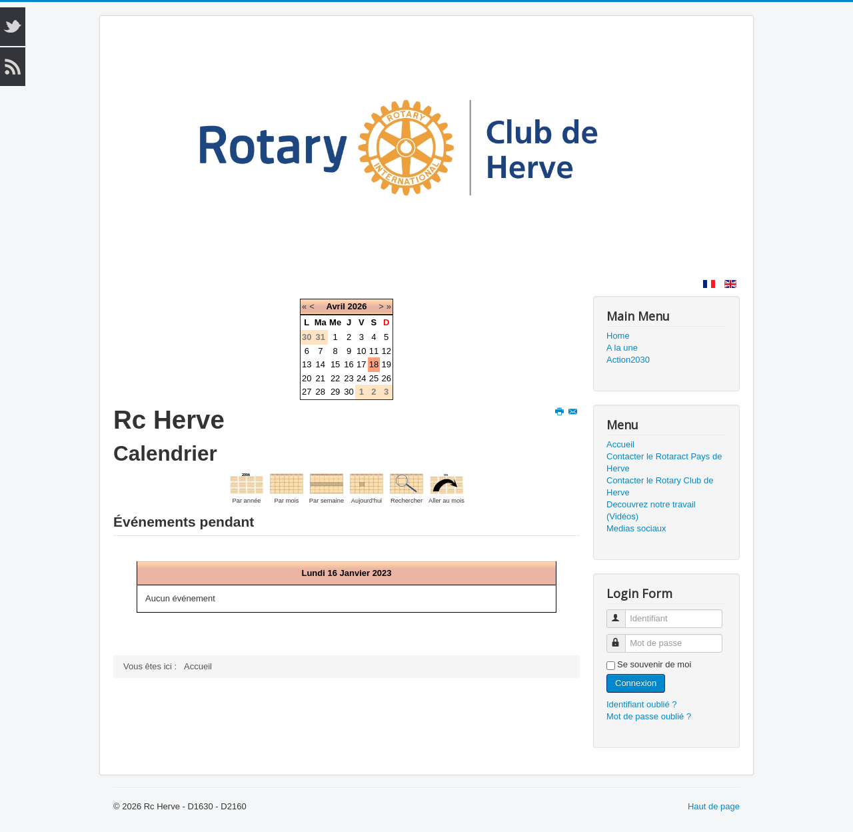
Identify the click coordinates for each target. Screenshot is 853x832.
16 (348, 364)
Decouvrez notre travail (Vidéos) (651, 510)
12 (386, 351)
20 (306, 378)
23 (348, 378)
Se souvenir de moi (654, 664)
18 (374, 364)
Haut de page (714, 806)
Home (618, 336)
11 (374, 351)
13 (306, 364)
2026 (357, 306)
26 (386, 378)
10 (361, 351)
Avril (335, 306)
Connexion (635, 683)
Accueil (620, 444)
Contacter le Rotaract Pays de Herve (664, 462)
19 (386, 364)
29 (335, 392)
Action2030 (628, 360)
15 (335, 364)
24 (361, 378)
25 (374, 378)
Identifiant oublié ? (641, 704)
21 (320, 378)
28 (320, 392)
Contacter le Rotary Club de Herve (659, 486)
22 (335, 378)
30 (348, 392)
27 (306, 392)
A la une (622, 348)
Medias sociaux (636, 528)
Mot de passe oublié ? (648, 716)
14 (320, 364)
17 (361, 364)
